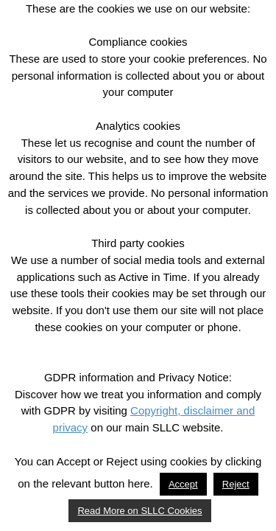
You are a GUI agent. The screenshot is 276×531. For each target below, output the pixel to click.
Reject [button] (236, 484)
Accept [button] (183, 484)
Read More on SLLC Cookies (139, 510)
